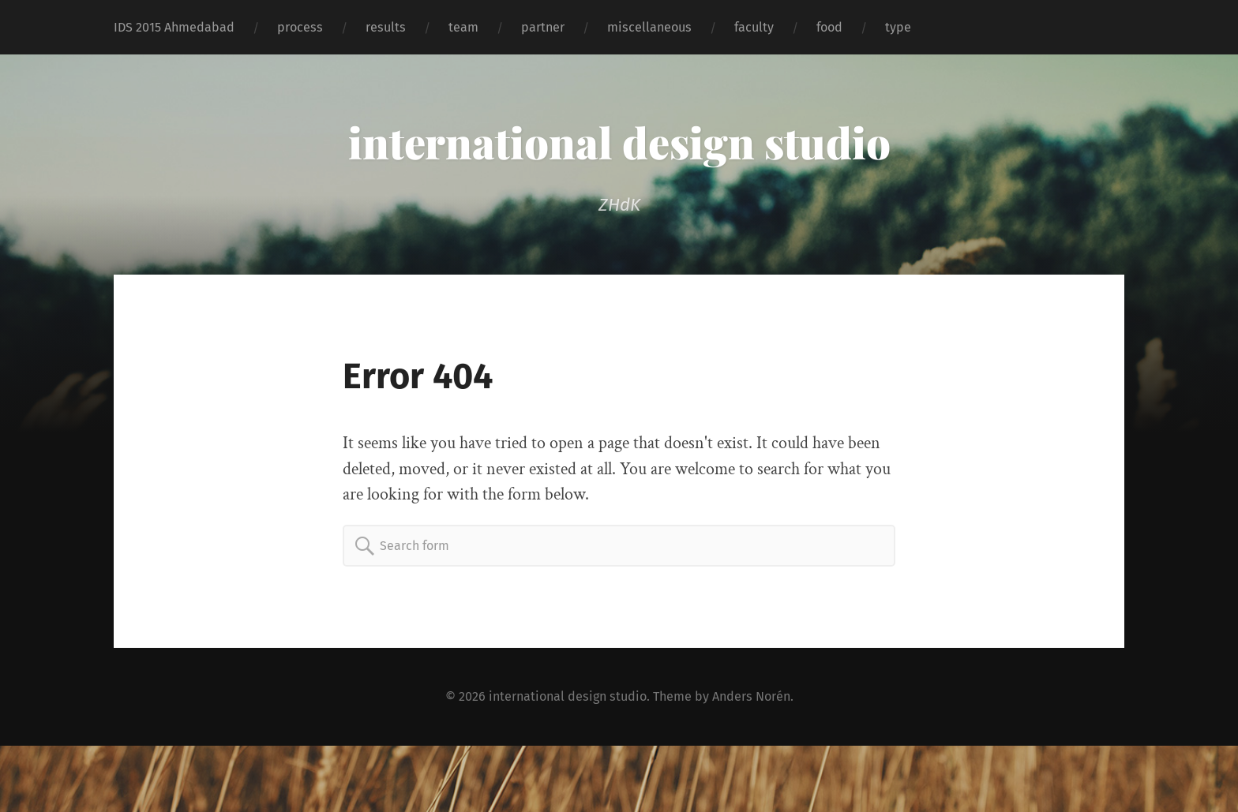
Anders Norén (751, 696)
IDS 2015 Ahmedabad (174, 27)
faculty (754, 27)
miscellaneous (649, 27)
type (898, 27)
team (463, 27)
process (300, 27)
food (829, 27)
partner (543, 27)
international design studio (619, 142)
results (386, 27)
